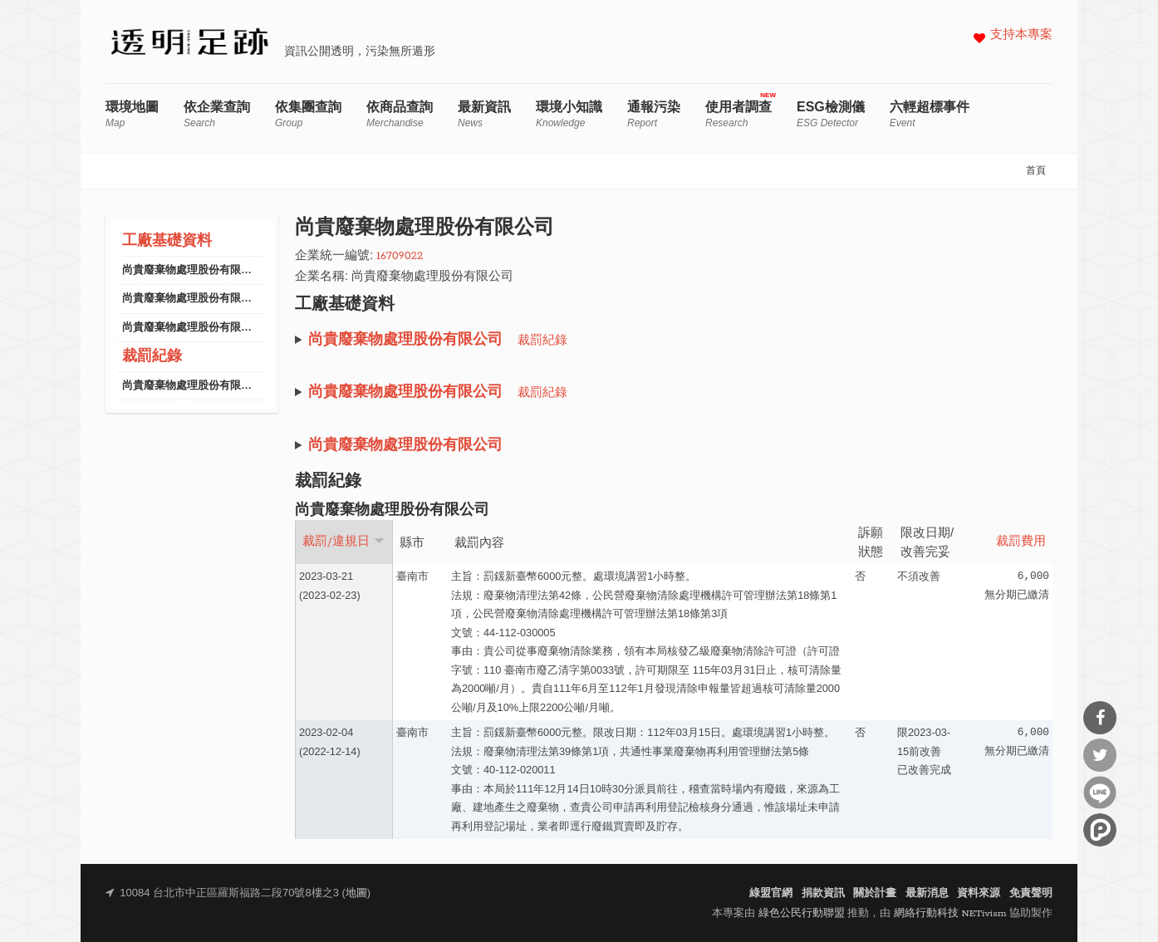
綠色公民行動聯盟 (801, 913)
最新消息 (927, 893)
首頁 (1036, 171)
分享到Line (1099, 792)
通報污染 (653, 114)
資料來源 (978, 893)
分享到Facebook (1099, 717)
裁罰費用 (1021, 542)
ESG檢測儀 (831, 114)
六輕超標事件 (929, 114)
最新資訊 (484, 114)
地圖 (356, 893)
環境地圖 (132, 114)
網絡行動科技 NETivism (950, 913)
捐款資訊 (823, 893)
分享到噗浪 (1099, 829)
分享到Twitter (1099, 755)
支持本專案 (1021, 35)
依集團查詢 (308, 114)
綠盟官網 (770, 893)
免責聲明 (1031, 893)
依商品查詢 (399, 114)
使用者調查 (738, 114)
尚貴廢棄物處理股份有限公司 (192, 270)
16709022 (399, 256)
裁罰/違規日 (343, 541)
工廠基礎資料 (167, 241)
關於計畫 (874, 893)
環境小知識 (569, 114)
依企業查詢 (217, 114)
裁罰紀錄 (152, 357)
